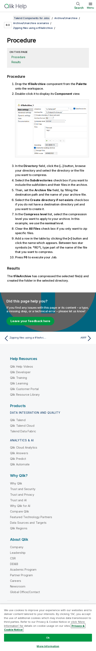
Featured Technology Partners (31, 517)
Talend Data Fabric (23, 431)
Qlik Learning (19, 383)
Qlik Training (18, 377)
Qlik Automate (20, 464)
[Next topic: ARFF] (71, 338)
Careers (15, 580)
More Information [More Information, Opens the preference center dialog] (48, 646)
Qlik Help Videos (21, 366)
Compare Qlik (19, 511)
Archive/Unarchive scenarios (31, 23)
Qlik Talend (18, 420)
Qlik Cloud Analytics (23, 447)
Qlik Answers (19, 453)
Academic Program (23, 569)
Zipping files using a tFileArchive (33, 27)
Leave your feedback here (30, 321)
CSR (13, 558)
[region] (48, 627)
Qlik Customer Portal (24, 389)
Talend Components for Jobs (32, 18)
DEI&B (14, 564)
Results (16, 62)
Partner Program (21, 575)
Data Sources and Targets (28, 522)
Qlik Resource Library (25, 394)
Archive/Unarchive (65, 18)
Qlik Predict (18, 458)
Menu (90, 7)
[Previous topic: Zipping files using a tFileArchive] (25, 338)
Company (16, 547)
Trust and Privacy (22, 494)
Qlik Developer (20, 372)
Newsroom (17, 586)
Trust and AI (18, 500)
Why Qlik (16, 483)
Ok (48, 637)
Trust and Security (22, 489)
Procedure (18, 57)
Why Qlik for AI (20, 505)
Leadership (18, 552)
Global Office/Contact (25, 592)
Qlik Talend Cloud (22, 425)
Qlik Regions (18, 528)
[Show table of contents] (8, 18)
